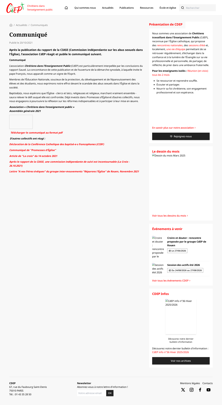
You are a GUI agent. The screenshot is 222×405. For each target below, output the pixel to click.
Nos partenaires (21, 25)
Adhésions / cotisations (25, 27)
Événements (20, 42)
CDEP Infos (19, 59)
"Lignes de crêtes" (23, 68)
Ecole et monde (21, 105)
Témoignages (20, 22)
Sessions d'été (26, 51)
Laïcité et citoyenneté (24, 99)
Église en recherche (23, 102)
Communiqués (21, 39)
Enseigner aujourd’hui (25, 97)
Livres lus (18, 88)
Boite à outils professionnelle (28, 77)
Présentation (20, 19)
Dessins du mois (22, 65)
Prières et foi (20, 82)
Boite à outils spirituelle (25, 74)
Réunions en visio (28, 53)
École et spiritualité (23, 94)
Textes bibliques (22, 79)
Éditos (17, 36)
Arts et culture (21, 85)
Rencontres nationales (30, 45)
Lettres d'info (20, 62)
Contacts (18, 30)
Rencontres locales (29, 48)
